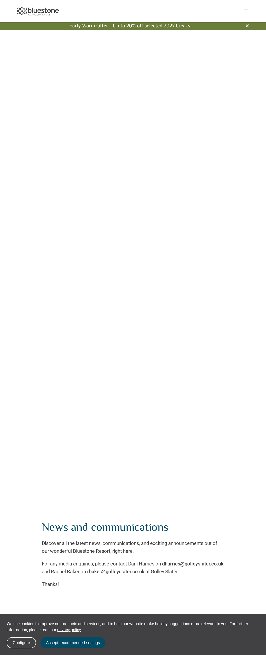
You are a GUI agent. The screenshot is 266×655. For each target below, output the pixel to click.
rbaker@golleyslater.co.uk (115, 571)
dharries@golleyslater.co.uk (192, 564)
